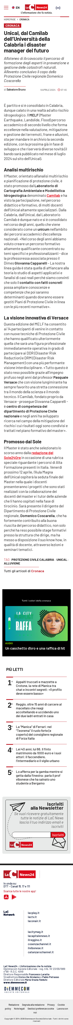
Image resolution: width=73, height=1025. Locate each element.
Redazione (14, 1004)
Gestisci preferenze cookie (41, 1008)
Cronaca (24, 19)
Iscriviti (58, 835)
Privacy (51, 1004)
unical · (62, 559)
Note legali (19, 1008)
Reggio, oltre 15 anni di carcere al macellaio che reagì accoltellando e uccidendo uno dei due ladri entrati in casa (39, 710)
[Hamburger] (6, 7)
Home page (10, 19)
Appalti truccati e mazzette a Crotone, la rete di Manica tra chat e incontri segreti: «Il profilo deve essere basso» (39, 687)
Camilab (53, 195)
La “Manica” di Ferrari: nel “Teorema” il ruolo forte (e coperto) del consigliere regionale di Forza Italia (39, 732)
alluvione (12, 563)
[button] (64, 21)
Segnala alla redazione (33, 1004)
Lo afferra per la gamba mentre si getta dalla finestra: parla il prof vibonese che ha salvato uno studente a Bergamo (39, 777)
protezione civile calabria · (33, 559)
